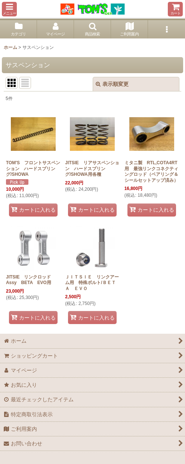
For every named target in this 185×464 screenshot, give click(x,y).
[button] (9, 9)
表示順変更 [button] (112, 84)
